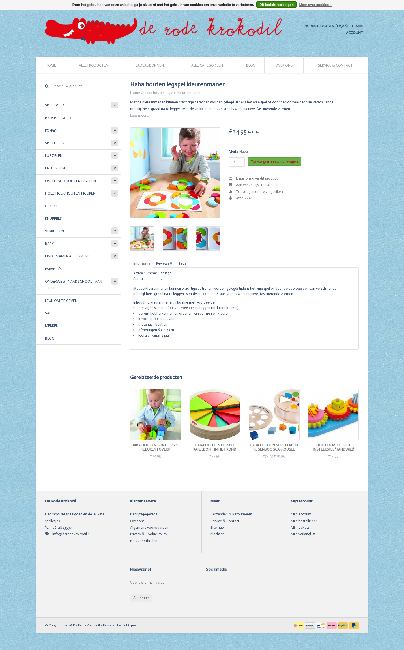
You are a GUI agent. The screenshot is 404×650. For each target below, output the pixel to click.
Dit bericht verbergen (276, 5)
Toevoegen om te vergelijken (256, 191)
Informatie (141, 263)
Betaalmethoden (143, 541)
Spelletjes (54, 143)
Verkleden (54, 231)
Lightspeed (130, 625)
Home (51, 65)
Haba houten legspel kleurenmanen (172, 93)
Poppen (51, 130)
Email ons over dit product (253, 178)
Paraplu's (53, 269)
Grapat (51, 206)
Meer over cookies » (315, 5)
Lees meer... (139, 115)
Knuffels (53, 218)
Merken (52, 325)
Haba (243, 151)
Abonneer (141, 598)
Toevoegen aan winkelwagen (274, 161)
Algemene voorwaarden (149, 527)
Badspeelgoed (58, 118)
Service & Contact (335, 65)
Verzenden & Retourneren (231, 514)
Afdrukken (241, 198)
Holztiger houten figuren (70, 193)
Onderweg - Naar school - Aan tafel (73, 284)
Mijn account (301, 514)
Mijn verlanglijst (303, 534)
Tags (182, 263)
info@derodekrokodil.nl (71, 534)
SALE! (49, 313)
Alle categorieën (207, 65)
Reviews (164, 263)
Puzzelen (54, 156)
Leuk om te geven (61, 301)
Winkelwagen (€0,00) (326, 26)
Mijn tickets (300, 527)
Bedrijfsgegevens (143, 514)
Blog (250, 65)
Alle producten (93, 65)
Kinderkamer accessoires (68, 256)
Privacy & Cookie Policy (148, 534)
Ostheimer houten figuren (70, 181)
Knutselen (55, 168)
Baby (49, 244)
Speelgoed (54, 105)
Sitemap (217, 527)
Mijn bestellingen (304, 521)
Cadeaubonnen (149, 65)
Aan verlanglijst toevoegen (253, 185)
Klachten (217, 534)
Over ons (284, 65)
